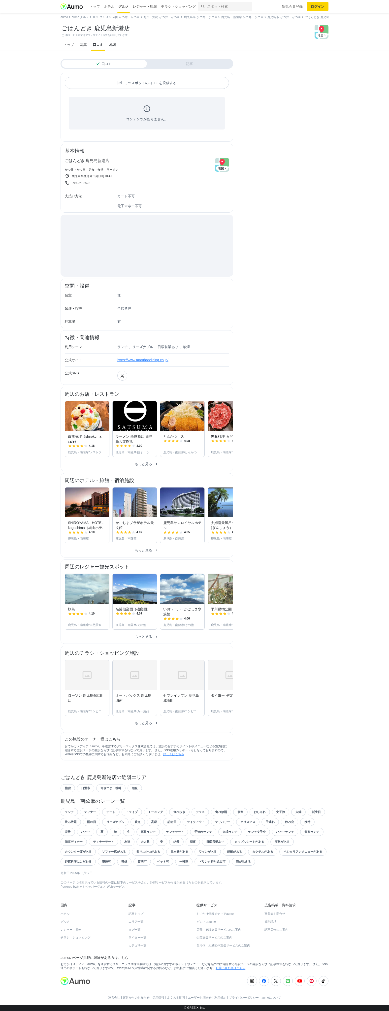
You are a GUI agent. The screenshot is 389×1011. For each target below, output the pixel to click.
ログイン (317, 6)
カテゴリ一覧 (137, 945)
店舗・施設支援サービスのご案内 (218, 929)
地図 (112, 45)
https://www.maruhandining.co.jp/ (142, 360)
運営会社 (114, 997)
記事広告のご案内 (276, 929)
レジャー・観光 (145, 6)
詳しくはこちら (173, 754)
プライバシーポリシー (244, 997)
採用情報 (158, 997)
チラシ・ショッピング (178, 6)
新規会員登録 (292, 6)
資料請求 (270, 921)
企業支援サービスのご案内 (214, 937)
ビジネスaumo (206, 921)
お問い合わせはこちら (230, 968)
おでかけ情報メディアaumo (215, 913)
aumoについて (271, 997)
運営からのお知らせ (136, 997)
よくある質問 (176, 997)
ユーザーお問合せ (200, 997)
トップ (95, 6)
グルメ (123, 6)
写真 (83, 45)
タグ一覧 (134, 929)
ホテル (109, 6)
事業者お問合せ (274, 913)
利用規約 (220, 997)
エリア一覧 (136, 921)
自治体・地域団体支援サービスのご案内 (223, 945)
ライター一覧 (137, 937)
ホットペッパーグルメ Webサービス (100, 886)
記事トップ (136, 913)
